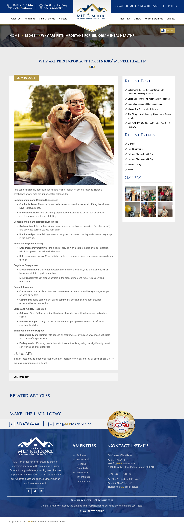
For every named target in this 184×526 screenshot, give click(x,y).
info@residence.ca (73, 424)
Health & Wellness (154, 18)
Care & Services (47, 18)
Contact (171, 18)
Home (14, 35)
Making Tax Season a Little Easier (143, 109)
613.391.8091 (118, 483)
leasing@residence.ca (124, 486)
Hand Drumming (135, 149)
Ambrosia (82, 455)
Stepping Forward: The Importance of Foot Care (149, 99)
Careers (63, 18)
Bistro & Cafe (83, 459)
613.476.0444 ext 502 (122, 479)
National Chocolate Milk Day (140, 154)
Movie (130, 169)
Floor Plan (125, 18)
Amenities (30, 18)
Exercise (131, 144)
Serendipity (82, 468)
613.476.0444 (27, 423)
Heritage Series (84, 481)
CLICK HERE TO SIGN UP (92, 511)
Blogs (30, 35)
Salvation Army (134, 164)
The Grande (82, 472)
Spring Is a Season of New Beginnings (145, 104)
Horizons (81, 464)
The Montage (83, 476)
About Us (15, 18)
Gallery (137, 18)
